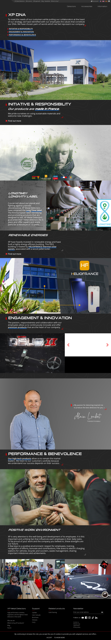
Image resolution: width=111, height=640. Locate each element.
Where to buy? (55, 1)
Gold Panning (53, 612)
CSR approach (36, 1)
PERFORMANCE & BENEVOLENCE (22, 35)
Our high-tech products (19, 458)
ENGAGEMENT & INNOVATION (21, 32)
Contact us (76, 622)
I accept (49, 638)
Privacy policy (76, 627)
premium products (17, 327)
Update (34, 613)
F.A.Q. (33, 622)
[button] (68, 345)
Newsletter (47, 1)
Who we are (29, 1)
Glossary (34, 620)
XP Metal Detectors (20, 1)
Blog (42, 1)
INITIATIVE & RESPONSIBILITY (21, 29)
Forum (9, 628)
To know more (59, 638)
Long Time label (34, 210)
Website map (76, 624)
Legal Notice (76, 625)
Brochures (35, 617)
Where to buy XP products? (15, 623)
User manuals (36, 615)
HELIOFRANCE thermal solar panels (32, 247)
